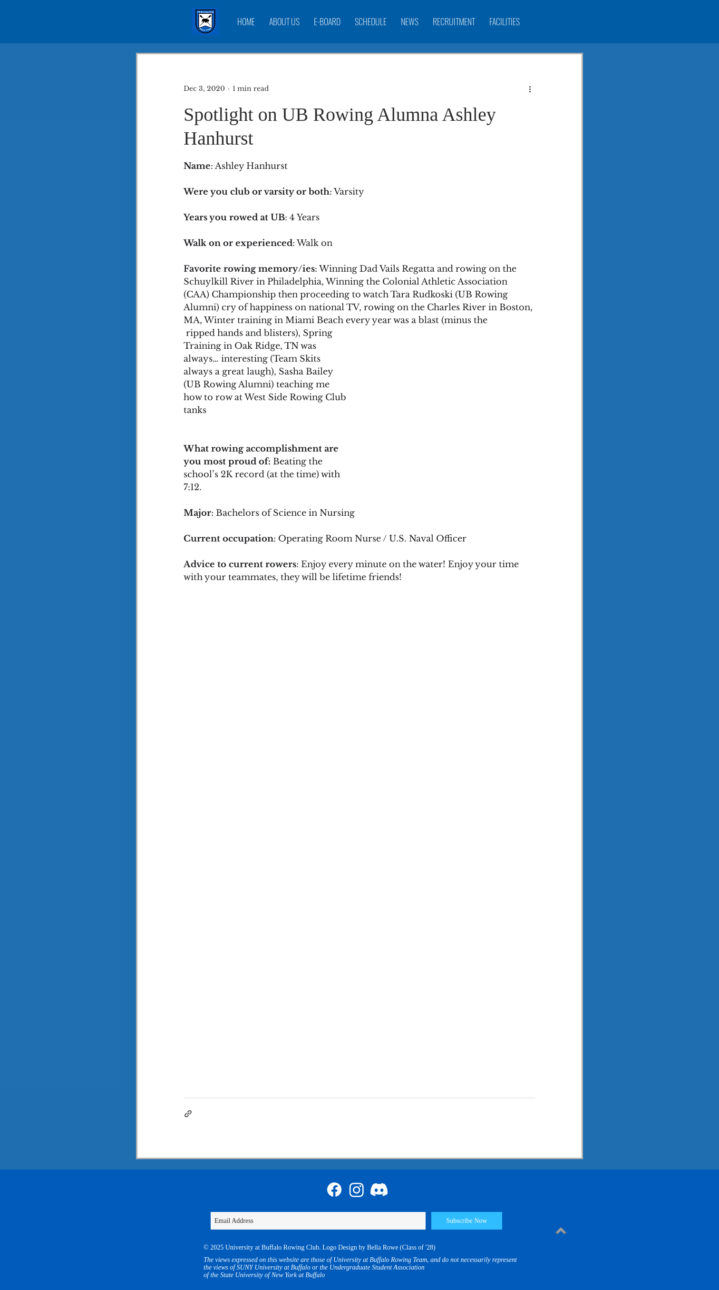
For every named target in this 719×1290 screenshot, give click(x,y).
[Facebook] (334, 1189)
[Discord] (379, 1189)
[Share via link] (188, 1113)
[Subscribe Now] (466, 1221)
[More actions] (529, 88)
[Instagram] (356, 1189)
